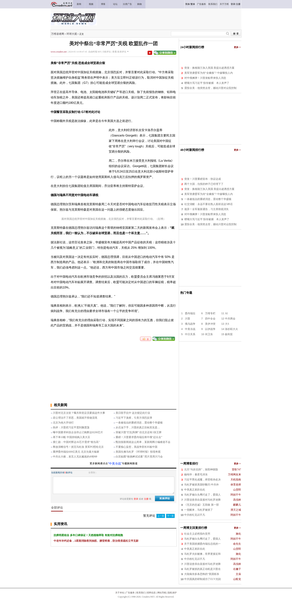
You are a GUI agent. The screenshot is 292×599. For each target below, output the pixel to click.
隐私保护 (172, 592)
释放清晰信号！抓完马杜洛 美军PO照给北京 (78, 447)
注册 (238, 4)
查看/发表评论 (119, 51)
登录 (233, 4)
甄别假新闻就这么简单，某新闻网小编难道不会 (143, 442)
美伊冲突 (210, 323)
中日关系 (190, 334)
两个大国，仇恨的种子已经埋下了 (203, 184)
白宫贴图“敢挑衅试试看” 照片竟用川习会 (139, 456)
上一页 (160, 516)
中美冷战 (190, 329)
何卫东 (209, 334)
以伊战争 (210, 329)
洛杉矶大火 (231, 329)
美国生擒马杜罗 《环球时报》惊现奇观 (138, 451)
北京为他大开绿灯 (63, 422)
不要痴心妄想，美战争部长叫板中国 (136, 447)
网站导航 (161, 592)
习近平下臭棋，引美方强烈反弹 (134, 417)
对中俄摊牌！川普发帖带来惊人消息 (205, 78)
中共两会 (230, 318)
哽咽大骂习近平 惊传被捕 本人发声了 (206, 83)
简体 (187, 4)
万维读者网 (57, 33)
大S (227, 323)
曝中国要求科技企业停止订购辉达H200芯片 (78, 432)
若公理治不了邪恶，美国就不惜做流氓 (75, 417)
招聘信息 (151, 592)
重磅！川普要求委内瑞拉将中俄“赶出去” (139, 437)
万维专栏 (210, 313)
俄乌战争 (190, 323)
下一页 (170, 516)
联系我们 (140, 592)
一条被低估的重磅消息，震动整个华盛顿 (139, 422)
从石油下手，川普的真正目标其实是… (138, 427)
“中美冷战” (115, 463)
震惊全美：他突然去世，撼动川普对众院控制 (210, 88)
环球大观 (71, 33)
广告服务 (130, 592)
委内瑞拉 (190, 313)
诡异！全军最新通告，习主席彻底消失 (206, 209)
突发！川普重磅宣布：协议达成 (202, 179)
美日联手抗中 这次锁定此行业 (133, 413)
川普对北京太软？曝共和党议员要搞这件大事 (79, 413)
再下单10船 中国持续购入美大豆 (71, 437)
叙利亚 (229, 334)
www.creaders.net (59, 51)
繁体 (193, 4)
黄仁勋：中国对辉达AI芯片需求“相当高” (76, 442)
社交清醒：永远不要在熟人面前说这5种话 (208, 204)
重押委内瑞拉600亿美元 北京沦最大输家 (76, 451)
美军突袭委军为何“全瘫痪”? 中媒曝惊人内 (208, 73)
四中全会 (210, 318)
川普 (187, 318)
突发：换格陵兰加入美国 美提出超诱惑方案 (209, 67)
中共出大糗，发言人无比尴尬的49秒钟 (75, 456)
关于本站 (119, 592)
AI (226, 313)
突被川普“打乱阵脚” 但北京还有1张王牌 (139, 432)
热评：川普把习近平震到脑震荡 (71, 427)
